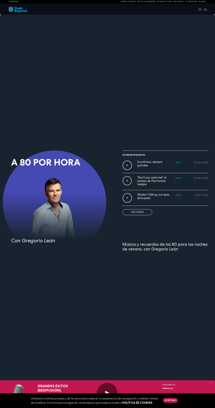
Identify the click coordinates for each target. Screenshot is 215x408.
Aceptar (170, 400)
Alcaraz (202, 2)
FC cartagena (191, 2)
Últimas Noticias (164, 2)
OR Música (168, 388)
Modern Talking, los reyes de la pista (153, 196)
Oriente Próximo (128, 2)
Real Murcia (178, 2)
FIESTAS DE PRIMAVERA (146, 2)
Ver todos (137, 212)
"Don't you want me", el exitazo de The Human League (151, 181)
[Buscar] (204, 9)
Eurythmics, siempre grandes (149, 163)
